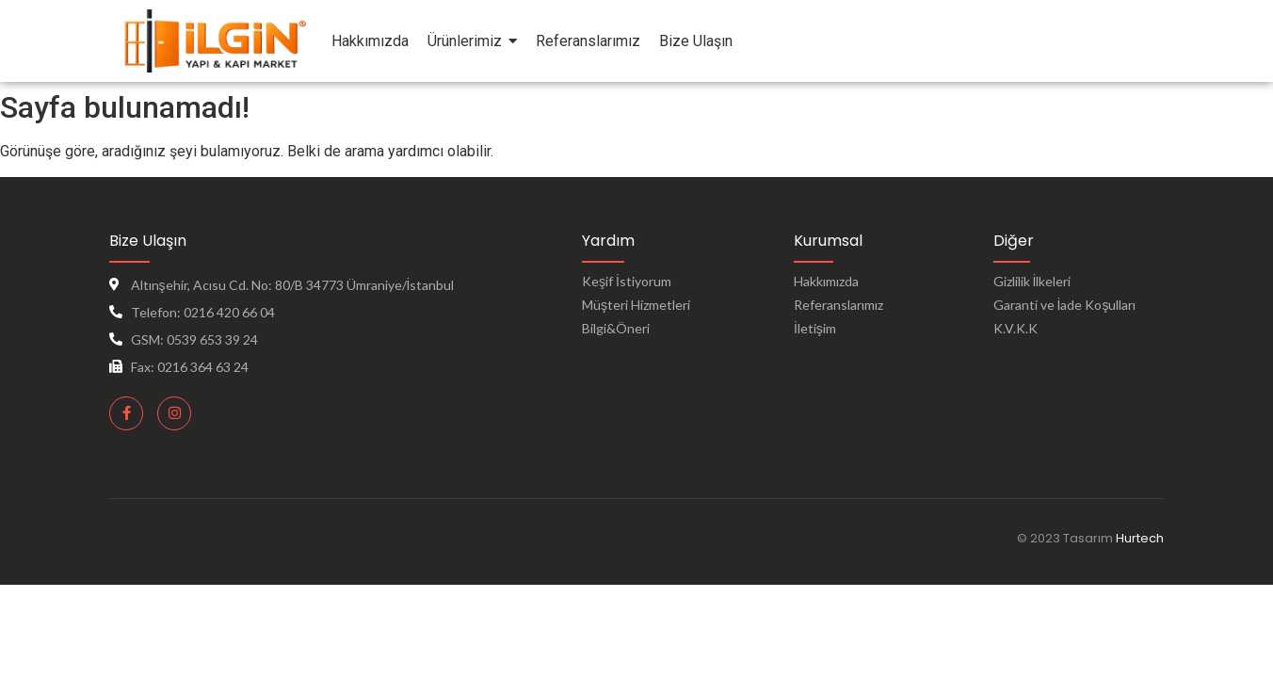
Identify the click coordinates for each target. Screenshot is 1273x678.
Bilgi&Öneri (616, 328)
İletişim (815, 328)
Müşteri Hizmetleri (636, 305)
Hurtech (1140, 538)
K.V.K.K (1015, 328)
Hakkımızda (826, 281)
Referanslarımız (838, 305)
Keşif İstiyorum (626, 281)
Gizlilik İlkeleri (1032, 281)
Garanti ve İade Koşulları (1064, 305)
